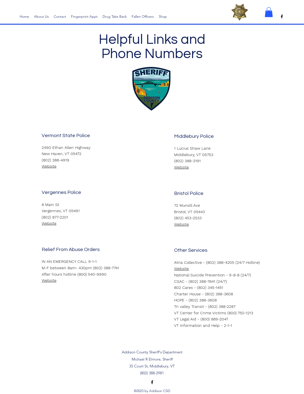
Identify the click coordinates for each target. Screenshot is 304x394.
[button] (269, 12)
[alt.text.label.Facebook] (281, 16)
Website (181, 167)
